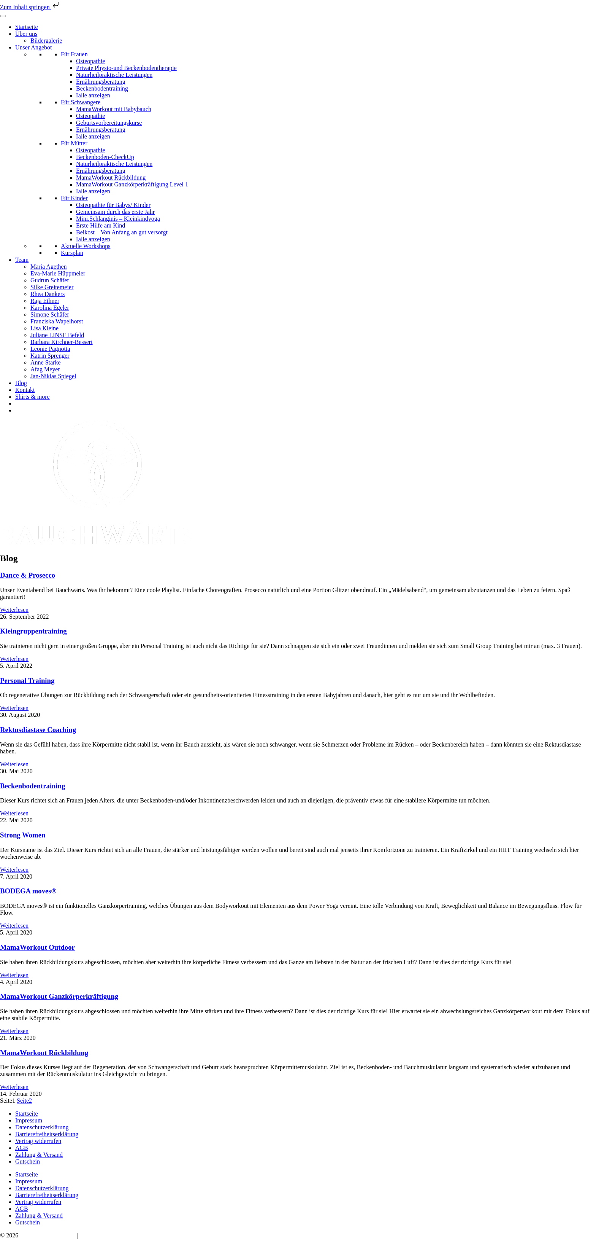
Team (22, 259)
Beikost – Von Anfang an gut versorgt (122, 232)
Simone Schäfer (49, 314)
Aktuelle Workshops (85, 246)
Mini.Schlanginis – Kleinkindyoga (118, 218)
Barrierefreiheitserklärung (46, 1134)
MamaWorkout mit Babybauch (113, 109)
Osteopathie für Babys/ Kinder (113, 205)
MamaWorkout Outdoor (37, 947)
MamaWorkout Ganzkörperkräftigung (59, 996)
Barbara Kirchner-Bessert (61, 342)
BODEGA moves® (28, 891)
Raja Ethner (44, 301)
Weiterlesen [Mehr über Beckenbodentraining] (14, 813)
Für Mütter (74, 143)
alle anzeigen (94, 95)
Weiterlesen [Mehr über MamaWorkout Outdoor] (14, 975)
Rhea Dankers (47, 294)
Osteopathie (90, 61)
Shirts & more (32, 396)
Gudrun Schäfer (49, 280)
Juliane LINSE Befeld (57, 335)
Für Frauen (74, 54)
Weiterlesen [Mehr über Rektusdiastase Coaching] (14, 764)
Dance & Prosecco (27, 575)
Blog (21, 383)
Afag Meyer (45, 369)
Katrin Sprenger (50, 355)
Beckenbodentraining (102, 88)
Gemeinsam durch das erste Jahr (115, 212)
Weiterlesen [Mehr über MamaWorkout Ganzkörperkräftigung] (14, 1031)
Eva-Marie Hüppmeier (57, 273)
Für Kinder (74, 198)
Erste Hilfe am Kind (100, 225)
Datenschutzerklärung (41, 1127)
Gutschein (27, 1161)
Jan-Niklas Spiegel (53, 376)
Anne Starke (45, 362)
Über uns (26, 33)
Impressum (28, 1120)
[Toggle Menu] (3, 16)
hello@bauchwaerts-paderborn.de (120, 1235)
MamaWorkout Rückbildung (111, 177)
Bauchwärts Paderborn (47, 1235)
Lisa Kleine (44, 328)
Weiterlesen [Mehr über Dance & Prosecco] (14, 610)
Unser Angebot (33, 47)
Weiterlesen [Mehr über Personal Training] (14, 708)
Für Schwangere (80, 102)
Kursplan (72, 253)
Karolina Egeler (49, 307)
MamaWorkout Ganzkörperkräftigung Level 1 (132, 184)
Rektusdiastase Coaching (38, 730)
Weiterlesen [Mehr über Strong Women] (14, 869)
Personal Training (27, 681)
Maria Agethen (48, 266)
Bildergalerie (46, 40)
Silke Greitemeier (51, 287)
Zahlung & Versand (39, 1154)
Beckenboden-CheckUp (105, 157)
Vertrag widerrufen (38, 1141)
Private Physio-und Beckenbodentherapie (126, 68)
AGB (21, 1148)
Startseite (26, 27)
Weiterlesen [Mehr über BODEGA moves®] (14, 925)
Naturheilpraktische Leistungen (114, 75)
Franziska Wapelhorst (56, 321)
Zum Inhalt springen (30, 7)
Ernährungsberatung (100, 81)
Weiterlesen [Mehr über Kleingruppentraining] (14, 659)
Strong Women (22, 835)
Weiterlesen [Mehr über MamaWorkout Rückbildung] (14, 1087)
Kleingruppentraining (33, 631)
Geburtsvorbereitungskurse (109, 122)
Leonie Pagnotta (50, 348)
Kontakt (25, 390)
